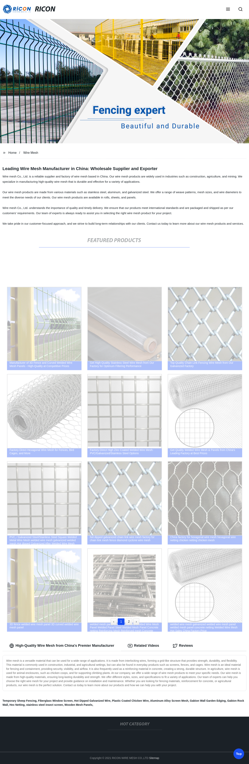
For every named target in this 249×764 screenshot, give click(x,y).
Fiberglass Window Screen (55, 700)
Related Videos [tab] (143, 645)
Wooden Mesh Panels (78, 704)
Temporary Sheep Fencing (20, 700)
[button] (228, 9)
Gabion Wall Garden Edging (208, 700)
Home (12, 152)
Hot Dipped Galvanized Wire (92, 700)
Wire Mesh (30, 152)
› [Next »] (136, 621)
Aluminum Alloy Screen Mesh (169, 700)
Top (239, 753)
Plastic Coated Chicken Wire (130, 700)
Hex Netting (17, 704)
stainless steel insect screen (44, 704)
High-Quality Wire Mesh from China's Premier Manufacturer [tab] (61, 645)
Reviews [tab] (183, 645)
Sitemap (154, 758)
